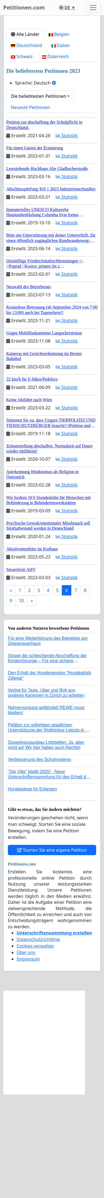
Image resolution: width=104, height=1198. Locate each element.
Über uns (26, 1056)
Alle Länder (25, 138)
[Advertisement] (52, 76)
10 (21, 704)
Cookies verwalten (35, 1050)
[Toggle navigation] (93, 7)
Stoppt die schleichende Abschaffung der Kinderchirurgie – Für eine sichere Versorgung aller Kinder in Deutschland (47, 764)
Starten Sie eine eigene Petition (52, 954)
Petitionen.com (24, 7)
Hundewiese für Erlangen (32, 892)
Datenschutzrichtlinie (38, 1043)
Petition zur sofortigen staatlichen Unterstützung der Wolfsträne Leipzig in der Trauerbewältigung (49, 833)
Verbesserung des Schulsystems (39, 863)
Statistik (67, 239)
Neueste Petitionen (30, 211)
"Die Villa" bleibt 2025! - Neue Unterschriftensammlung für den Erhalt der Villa (49, 880)
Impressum (28, 1063)
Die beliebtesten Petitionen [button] (38, 200)
